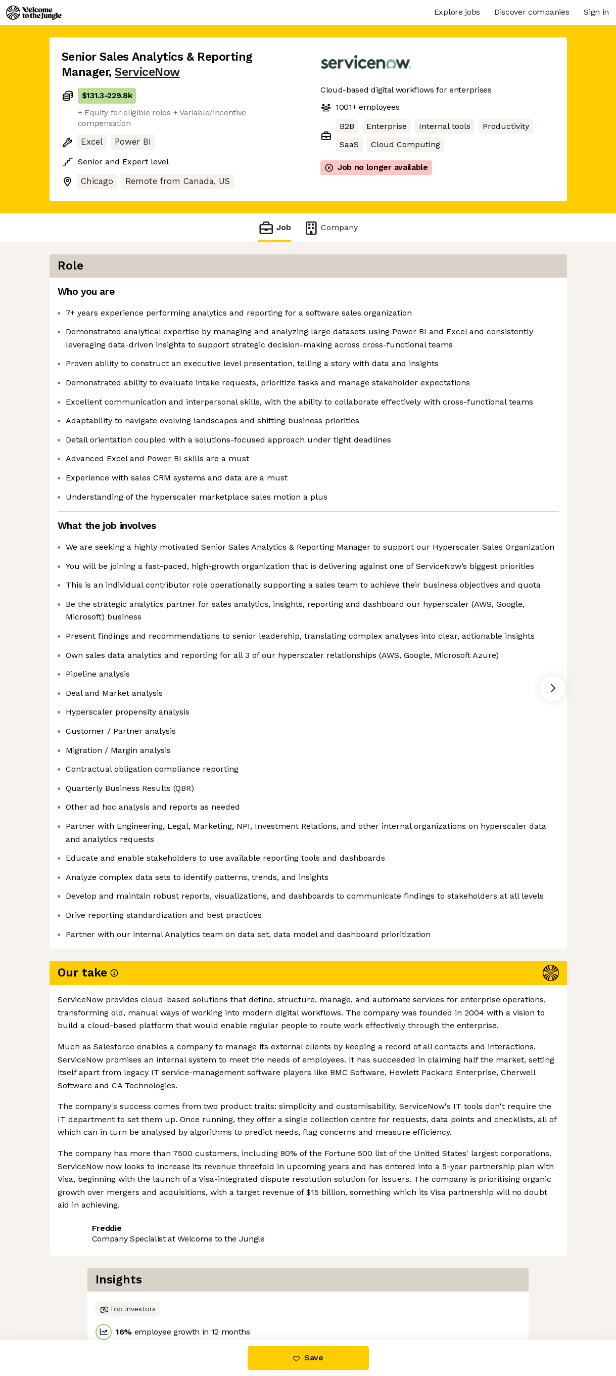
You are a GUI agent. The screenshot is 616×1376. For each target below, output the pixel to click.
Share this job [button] (89, 1297)
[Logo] (34, 13)
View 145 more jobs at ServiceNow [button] (199, 1297)
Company (330, 227)
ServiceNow (147, 72)
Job (274, 227)
